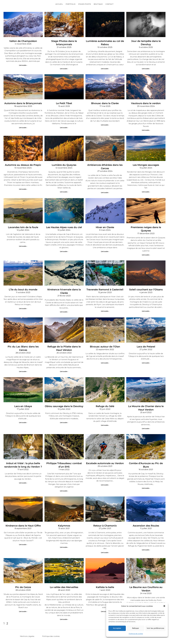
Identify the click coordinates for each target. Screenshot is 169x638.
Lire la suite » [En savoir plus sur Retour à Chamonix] (105, 540)
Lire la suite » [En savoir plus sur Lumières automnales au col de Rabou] (105, 67)
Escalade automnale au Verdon (105, 452)
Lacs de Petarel (146, 338)
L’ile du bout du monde (23, 282)
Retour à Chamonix (105, 514)
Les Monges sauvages (145, 163)
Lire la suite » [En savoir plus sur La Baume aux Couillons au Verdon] (146, 601)
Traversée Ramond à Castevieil (105, 282)
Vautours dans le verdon (146, 102)
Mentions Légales (27, 623)
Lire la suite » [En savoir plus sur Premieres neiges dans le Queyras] (146, 248)
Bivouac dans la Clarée (105, 102)
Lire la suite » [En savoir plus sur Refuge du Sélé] (105, 415)
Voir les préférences (155, 628)
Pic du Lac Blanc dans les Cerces (23, 338)
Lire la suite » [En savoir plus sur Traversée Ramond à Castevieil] (105, 304)
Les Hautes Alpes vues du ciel (64, 224)
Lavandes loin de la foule (23, 224)
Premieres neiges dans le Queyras (146, 224)
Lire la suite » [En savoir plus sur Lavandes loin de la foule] (23, 243)
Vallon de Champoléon (23, 41)
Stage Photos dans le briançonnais (64, 41)
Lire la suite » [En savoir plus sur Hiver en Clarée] (105, 248)
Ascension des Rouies (145, 514)
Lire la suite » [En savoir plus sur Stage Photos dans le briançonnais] (64, 65)
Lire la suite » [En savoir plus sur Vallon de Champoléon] (23, 65)
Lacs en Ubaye (23, 396)
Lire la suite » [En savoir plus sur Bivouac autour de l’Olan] (105, 354)
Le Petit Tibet (64, 102)
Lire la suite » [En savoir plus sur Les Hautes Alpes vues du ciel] (64, 248)
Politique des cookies (51, 623)
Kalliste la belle (105, 575)
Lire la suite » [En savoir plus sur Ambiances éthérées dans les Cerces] (105, 187)
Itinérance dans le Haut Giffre (23, 514)
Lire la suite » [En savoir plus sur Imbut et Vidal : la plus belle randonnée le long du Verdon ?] (23, 471)
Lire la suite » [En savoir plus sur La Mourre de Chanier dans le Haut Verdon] (146, 418)
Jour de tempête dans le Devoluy (146, 41)
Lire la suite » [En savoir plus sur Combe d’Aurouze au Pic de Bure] (146, 474)
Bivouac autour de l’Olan (105, 338)
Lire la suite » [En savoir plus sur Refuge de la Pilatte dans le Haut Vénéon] (64, 362)
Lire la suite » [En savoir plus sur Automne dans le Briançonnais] (23, 126)
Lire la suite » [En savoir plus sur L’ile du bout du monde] (23, 301)
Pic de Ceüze (23, 575)
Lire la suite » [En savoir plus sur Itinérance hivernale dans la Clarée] (64, 301)
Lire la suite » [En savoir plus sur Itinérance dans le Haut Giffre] (23, 532)
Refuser (135, 628)
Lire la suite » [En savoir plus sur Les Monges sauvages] (146, 189)
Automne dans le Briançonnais (23, 102)
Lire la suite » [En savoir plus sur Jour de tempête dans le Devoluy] (146, 65)
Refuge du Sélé (105, 396)
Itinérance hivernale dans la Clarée (64, 282)
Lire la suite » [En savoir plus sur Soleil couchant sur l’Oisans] (146, 304)
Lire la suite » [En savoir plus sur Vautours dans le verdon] (146, 128)
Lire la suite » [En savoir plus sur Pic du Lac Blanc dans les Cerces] (23, 359)
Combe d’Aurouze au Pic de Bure (146, 452)
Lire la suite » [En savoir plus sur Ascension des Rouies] (146, 538)
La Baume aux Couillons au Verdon (146, 575)
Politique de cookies (136, 633)
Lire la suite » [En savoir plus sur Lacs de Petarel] (146, 354)
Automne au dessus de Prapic (23, 163)
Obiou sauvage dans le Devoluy (64, 396)
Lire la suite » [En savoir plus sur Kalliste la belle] (105, 599)
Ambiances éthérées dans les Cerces (105, 163)
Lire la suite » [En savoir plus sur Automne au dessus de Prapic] (23, 187)
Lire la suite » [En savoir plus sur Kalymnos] (64, 535)
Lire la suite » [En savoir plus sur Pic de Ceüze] (23, 599)
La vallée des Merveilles (64, 575)
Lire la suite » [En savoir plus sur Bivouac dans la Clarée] (105, 123)
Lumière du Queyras (64, 163)
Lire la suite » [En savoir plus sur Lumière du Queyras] (64, 189)
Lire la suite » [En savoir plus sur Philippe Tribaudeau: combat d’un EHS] (64, 479)
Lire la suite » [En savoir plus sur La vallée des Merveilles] (64, 607)
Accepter (117, 628)
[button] (164, 606)
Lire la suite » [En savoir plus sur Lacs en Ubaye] (23, 413)
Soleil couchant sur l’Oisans (146, 282)
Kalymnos (64, 514)
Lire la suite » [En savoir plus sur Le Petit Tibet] (64, 126)
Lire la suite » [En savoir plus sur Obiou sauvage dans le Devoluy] (64, 413)
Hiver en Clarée (105, 224)
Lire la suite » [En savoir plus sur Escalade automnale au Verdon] (105, 474)
